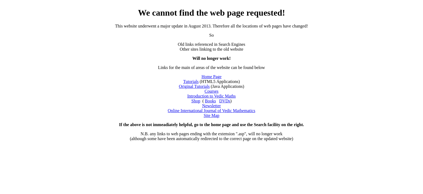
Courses (211, 91)
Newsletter (211, 105)
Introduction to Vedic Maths (211, 96)
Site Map (211, 115)
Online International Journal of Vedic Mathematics (211, 110)
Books (210, 101)
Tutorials (191, 81)
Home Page (211, 76)
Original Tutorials (194, 86)
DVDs (224, 101)
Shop (195, 101)
